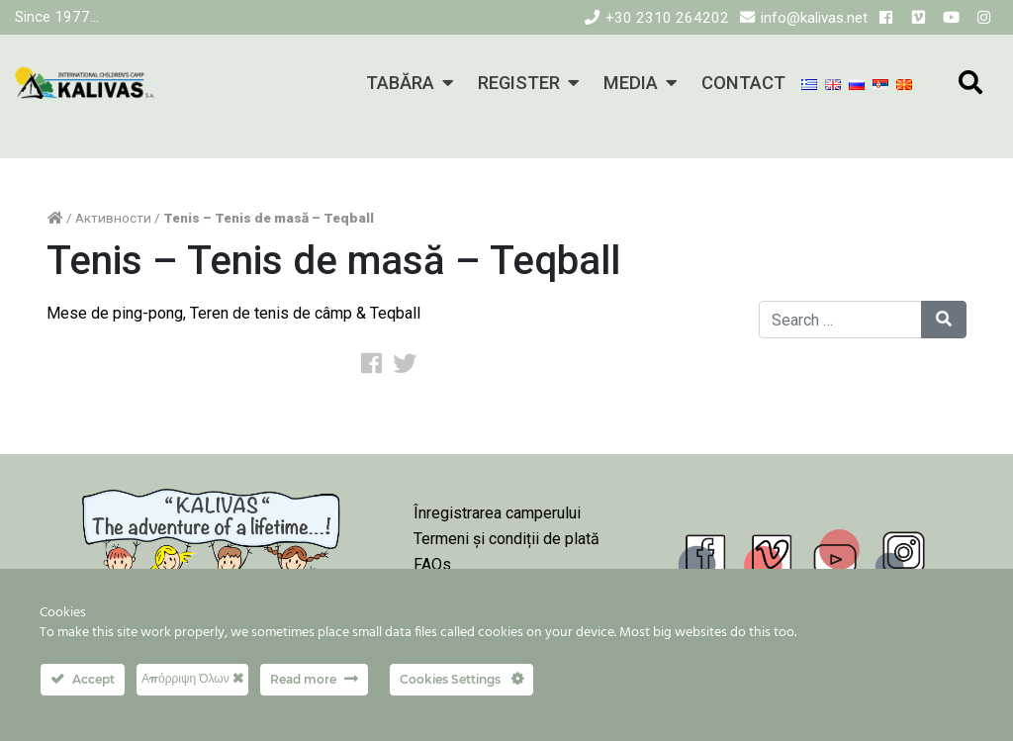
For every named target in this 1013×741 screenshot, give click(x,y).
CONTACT (743, 82)
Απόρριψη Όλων (192, 678)
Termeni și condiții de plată (506, 538)
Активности (113, 218)
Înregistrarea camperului (497, 513)
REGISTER (519, 82)
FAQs (432, 564)
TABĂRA (400, 82)
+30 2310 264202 (667, 18)
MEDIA (630, 82)
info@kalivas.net (814, 18)
